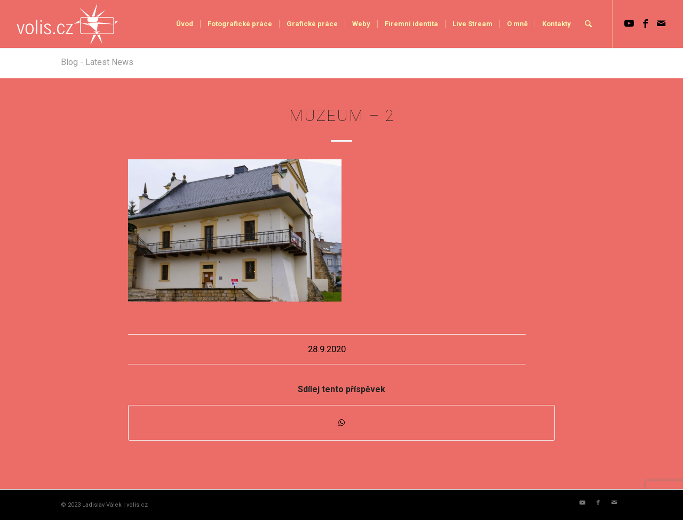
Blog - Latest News (97, 62)
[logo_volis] (68, 24)
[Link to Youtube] (629, 23)
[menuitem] (184, 24)
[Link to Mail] (661, 23)
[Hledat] (588, 24)
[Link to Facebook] (645, 23)
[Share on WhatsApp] (341, 422)
